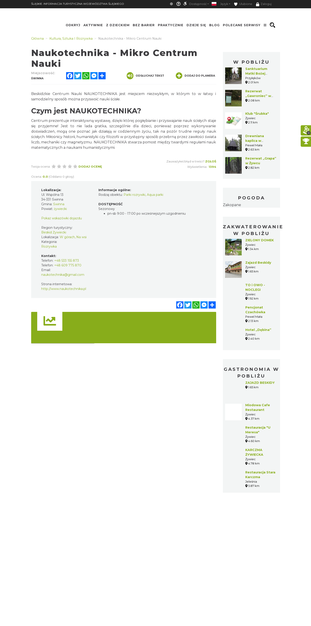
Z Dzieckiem (118, 25)
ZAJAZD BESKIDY (260, 383)
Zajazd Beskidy (258, 263)
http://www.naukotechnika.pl (63, 289)
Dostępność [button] (198, 4)
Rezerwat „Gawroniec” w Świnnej (258, 96)
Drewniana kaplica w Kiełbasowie (255, 140)
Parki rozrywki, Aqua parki (143, 195)
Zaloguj (264, 4)
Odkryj (73, 25)
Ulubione (243, 4)
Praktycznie (170, 25)
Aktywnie (93, 25)
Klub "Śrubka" (257, 114)
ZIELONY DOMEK (259, 240)
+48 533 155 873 (66, 261)
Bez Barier (144, 25)
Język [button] (224, 4)
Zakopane (232, 205)
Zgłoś (210, 161)
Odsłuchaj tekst (145, 75)
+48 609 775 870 (67, 265)
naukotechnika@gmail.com (62, 275)
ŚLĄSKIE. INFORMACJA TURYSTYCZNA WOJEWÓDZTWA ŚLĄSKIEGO (77, 3)
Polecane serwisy (242, 25)
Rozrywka (49, 246)
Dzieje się (196, 25)
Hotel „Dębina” (258, 330)
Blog (214, 25)
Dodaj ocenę (90, 166)
